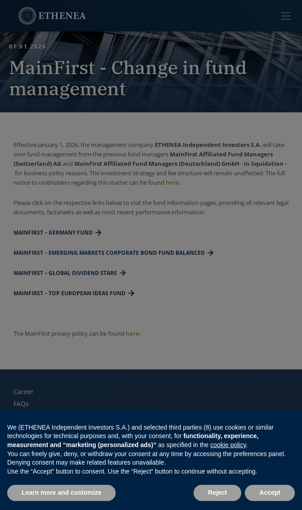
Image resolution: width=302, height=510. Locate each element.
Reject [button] (217, 492)
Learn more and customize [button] (61, 492)
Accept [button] (269, 492)
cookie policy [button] (228, 444)
